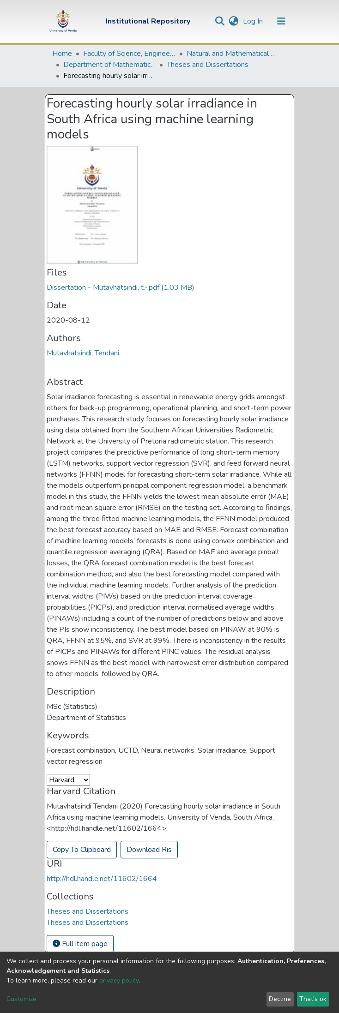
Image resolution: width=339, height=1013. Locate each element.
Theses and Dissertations (207, 65)
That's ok (313, 999)
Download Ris (149, 850)
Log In (254, 21)
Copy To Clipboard (82, 850)
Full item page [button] (80, 944)
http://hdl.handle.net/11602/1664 (102, 879)
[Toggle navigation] (281, 21)
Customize (21, 999)
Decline (280, 999)
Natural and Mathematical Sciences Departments (233, 53)
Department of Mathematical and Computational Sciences (109, 65)
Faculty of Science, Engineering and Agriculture (129, 53)
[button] (233, 21)
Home (62, 53)
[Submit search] (219, 21)
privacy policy (119, 980)
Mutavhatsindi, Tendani (83, 353)
